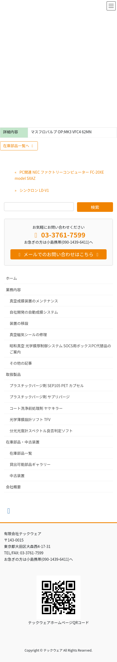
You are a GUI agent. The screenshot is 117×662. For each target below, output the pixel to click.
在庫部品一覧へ (19, 145)
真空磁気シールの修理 (28, 334)
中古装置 (17, 475)
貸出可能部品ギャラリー (30, 464)
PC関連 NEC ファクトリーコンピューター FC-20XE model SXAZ (59, 175)
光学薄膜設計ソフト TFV (30, 419)
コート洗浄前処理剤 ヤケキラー (36, 408)
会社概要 (13, 486)
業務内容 (13, 289)
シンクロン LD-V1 (34, 190)
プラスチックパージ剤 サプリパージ (40, 396)
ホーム (11, 278)
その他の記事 (21, 363)
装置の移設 (19, 323)
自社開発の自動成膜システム (34, 312)
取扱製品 (13, 374)
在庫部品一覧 (21, 453)
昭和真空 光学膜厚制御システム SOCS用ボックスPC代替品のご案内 (60, 349)
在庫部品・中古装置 (22, 442)
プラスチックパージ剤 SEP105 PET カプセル (47, 385)
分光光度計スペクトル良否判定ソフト (41, 430)
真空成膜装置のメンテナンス (34, 300)
